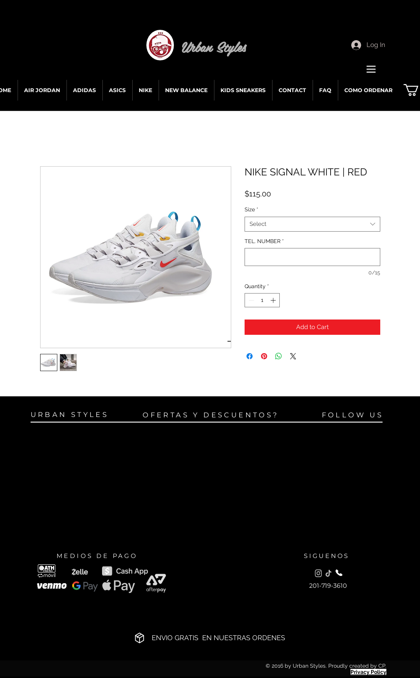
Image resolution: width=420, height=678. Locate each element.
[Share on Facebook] (249, 356)
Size (251, 209)
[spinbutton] (262, 300)
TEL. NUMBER (264, 241)
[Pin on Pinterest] (264, 356)
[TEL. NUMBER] (312, 257)
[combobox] (312, 224)
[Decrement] (250, 300)
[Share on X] (293, 356)
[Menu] (371, 69)
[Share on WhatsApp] (278, 356)
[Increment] (274, 300)
